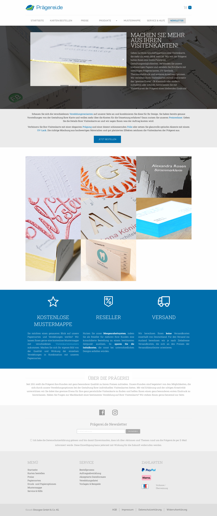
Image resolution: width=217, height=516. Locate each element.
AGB (114, 509)
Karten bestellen (36, 473)
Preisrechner (175, 117)
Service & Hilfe (156, 20)
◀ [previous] (34, 60)
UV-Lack (41, 130)
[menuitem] (37, 20)
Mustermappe (132, 20)
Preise (85, 20)
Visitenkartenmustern (67, 343)
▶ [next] (124, 60)
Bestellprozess (86, 469)
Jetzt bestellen (107, 139)
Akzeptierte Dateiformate (92, 476)
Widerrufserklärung (177, 509)
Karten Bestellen (61, 20)
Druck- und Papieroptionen (42, 483)
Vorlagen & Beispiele (90, 483)
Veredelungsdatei (88, 480)
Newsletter (176, 20)
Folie (129, 126)
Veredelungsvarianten (81, 113)
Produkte (105, 20)
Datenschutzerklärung (150, 509)
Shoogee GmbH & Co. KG (46, 510)
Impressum (128, 509)
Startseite (37, 20)
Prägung (87, 126)
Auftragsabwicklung (90, 473)
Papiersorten (34, 480)
